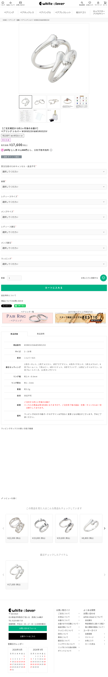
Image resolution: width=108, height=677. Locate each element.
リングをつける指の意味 (68, 647)
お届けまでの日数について (68, 624)
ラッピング (7, 259)
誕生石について (68, 640)
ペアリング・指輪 (13, 20)
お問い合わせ (20, 3)
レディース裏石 (9, 227)
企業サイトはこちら (27, 636)
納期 (4, 181)
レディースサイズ (10, 196)
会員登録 (94, 634)
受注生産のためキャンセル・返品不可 (19, 166)
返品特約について (8, 295)
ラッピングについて (68, 630)
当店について (10, 3)
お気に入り (89, 3)
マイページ (98, 3)
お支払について (68, 617)
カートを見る (94, 644)
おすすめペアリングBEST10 (80, 317)
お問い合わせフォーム (27, 628)
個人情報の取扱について (94, 627)
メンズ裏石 (7, 243)
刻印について (68, 634)
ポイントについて (68, 651)
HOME (5, 20)
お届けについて (68, 620)
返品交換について (68, 627)
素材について (68, 637)
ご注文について (68, 613)
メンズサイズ (8, 212)
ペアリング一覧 (27, 317)
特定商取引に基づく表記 (94, 624)
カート (105, 3)
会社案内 (94, 620)
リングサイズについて (68, 644)
